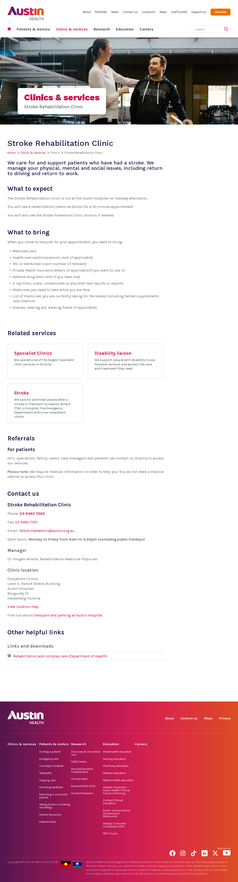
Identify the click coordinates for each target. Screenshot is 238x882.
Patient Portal (47, 821)
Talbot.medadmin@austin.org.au (46, 530)
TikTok (194, 696)
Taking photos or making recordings (54, 806)
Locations (148, 12)
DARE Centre (78, 761)
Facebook (173, 696)
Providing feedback (51, 787)
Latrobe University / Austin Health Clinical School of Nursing (116, 790)
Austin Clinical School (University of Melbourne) (116, 813)
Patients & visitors (33, 29)
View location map (23, 606)
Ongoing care (47, 780)
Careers (146, 29)
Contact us (130, 12)
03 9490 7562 (32, 513)
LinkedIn (205, 696)
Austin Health (25, 11)
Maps (163, 12)
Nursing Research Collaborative (82, 770)
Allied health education (117, 751)
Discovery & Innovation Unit (86, 753)
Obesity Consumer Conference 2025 (114, 825)
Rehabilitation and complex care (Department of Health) (60, 656)
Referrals (101, 12)
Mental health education (118, 780)
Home (10, 29)
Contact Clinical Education (113, 802)
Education (125, 29)
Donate (220, 12)
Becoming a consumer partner (53, 796)
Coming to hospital (51, 765)
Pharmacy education (116, 765)
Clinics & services (72, 29)
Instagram (184, 696)
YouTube (227, 696)
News (115, 12)
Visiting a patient (49, 751)
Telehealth (45, 773)
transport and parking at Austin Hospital (68, 615)
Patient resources (50, 814)
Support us (198, 12)
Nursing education (114, 759)
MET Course (110, 833)
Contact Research (82, 793)
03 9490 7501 (26, 522)
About (87, 12)
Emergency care (49, 759)
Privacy (225, 718)
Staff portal (179, 12)
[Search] (205, 28)
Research (102, 29)
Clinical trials (79, 778)
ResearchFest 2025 (83, 786)
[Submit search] (227, 29)
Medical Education (114, 773)
